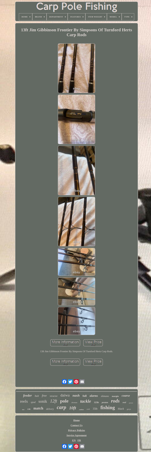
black (121, 408)
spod (33, 402)
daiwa (65, 395)
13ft (29, 409)
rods (115, 401)
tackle (85, 401)
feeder (27, 395)
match (38, 408)
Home (76, 420)
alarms (94, 395)
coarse (126, 395)
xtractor (54, 396)
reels (24, 401)
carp (61, 407)
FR (79, 440)
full (85, 395)
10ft (72, 407)
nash (76, 395)
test (23, 409)
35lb (95, 408)
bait (37, 395)
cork (88, 409)
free (44, 395)
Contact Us (77, 425)
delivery (50, 409)
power (131, 403)
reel (124, 402)
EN (74, 440)
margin (115, 396)
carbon (81, 409)
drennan (74, 402)
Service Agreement (77, 435)
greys (129, 409)
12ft (53, 401)
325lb (96, 402)
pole (64, 401)
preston (105, 402)
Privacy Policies (76, 430)
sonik (42, 401)
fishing (107, 407)
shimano (105, 396)
